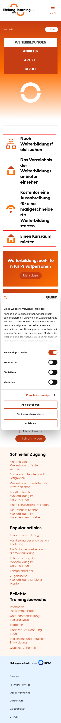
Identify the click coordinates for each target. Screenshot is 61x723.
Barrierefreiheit (17, 709)
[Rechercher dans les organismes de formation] (31, 51)
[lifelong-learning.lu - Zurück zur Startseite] (19, 10)
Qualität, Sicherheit (23, 648)
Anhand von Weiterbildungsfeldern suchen (25, 466)
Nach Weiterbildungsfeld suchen (36, 144)
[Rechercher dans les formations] (31, 42)
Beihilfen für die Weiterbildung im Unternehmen (22, 496)
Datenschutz (16, 701)
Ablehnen (30, 423)
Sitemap (14, 717)
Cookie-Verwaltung (20, 693)
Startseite (8, 29)
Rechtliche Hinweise (20, 685)
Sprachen (16, 625)
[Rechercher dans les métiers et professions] (31, 69)
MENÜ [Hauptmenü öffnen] (52, 13)
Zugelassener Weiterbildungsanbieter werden (26, 580)
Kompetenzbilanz (22, 571)
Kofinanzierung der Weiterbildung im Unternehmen (23, 562)
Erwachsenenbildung (24, 535)
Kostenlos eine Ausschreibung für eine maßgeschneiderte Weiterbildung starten (36, 209)
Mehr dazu (30, 275)
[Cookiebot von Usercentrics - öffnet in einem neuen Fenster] (43, 297)
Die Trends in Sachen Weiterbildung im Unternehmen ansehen (26, 514)
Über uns (14, 677)
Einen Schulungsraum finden (29, 505)
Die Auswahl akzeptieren (30, 414)
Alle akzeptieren (30, 404)
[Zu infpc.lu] (30, 664)
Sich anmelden (30, 438)
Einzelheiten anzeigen (38, 395)
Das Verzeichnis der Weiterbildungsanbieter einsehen (36, 171)
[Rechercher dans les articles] (31, 60)
